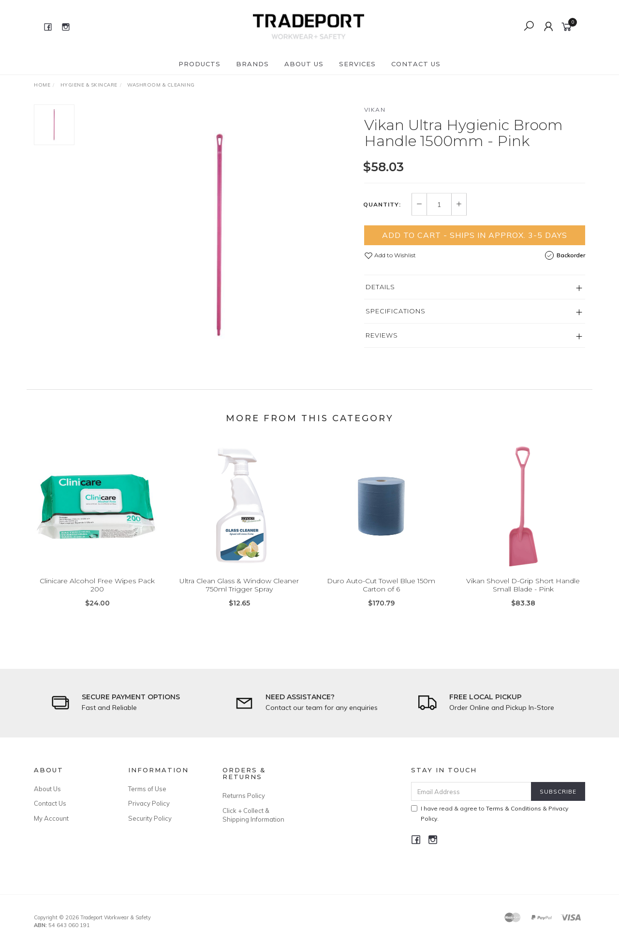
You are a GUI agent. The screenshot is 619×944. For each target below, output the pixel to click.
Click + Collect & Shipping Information (253, 815)
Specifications (396, 311)
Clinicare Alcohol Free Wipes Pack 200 (97, 594)
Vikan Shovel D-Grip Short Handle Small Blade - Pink (523, 594)
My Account (51, 818)
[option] (219, 234)
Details (380, 287)
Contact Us (416, 64)
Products (199, 64)
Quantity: (382, 204)
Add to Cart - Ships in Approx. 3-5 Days (474, 235)
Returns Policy (243, 795)
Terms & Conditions (513, 808)
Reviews (382, 335)
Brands (252, 64)
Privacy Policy (149, 803)
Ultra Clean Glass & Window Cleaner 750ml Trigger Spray (239, 594)
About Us (304, 64)
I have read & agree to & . (489, 813)
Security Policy (150, 818)
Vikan (375, 109)
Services (357, 64)
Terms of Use (147, 789)
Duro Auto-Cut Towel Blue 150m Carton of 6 (381, 594)
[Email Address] (471, 791)
